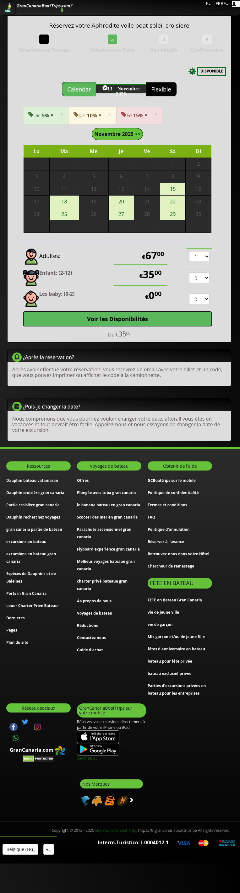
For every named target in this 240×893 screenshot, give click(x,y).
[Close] (62, 114)
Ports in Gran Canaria (26, 593)
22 (173, 201)
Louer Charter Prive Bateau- (32, 605)
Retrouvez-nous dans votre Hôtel (178, 554)
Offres (83, 480)
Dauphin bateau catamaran (32, 480)
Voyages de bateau (94, 613)
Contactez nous (91, 637)
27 (121, 214)
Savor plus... (87, 758)
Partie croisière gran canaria (33, 505)
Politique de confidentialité (173, 492)
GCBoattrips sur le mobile (172, 480)
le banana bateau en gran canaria (108, 505)
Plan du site (17, 642)
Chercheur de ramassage (171, 566)
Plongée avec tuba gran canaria (106, 492)
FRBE (221, 3)
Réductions (87, 625)
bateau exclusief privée (169, 673)
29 (173, 214)
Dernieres (15, 618)
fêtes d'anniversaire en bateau (176, 649)
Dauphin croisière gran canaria (35, 492)
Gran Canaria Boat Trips (116, 830)
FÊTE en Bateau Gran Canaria (175, 600)
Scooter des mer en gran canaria (107, 517)
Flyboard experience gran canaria (108, 549)
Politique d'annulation (169, 529)
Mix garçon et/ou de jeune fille (176, 636)
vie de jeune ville (163, 612)
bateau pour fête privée (170, 661)
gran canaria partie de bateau (34, 529)
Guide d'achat (90, 650)
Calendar (79, 89)
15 (173, 189)
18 (64, 201)
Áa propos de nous (94, 601)
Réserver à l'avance (166, 541)
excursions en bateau (26, 541)
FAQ (151, 517)
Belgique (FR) (20, 849)
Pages (11, 630)
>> (137, 134)
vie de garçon (160, 624)
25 (64, 214)
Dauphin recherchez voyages (33, 517)
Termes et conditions (167, 505)
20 (121, 201)
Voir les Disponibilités (117, 319)
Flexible (161, 89)
